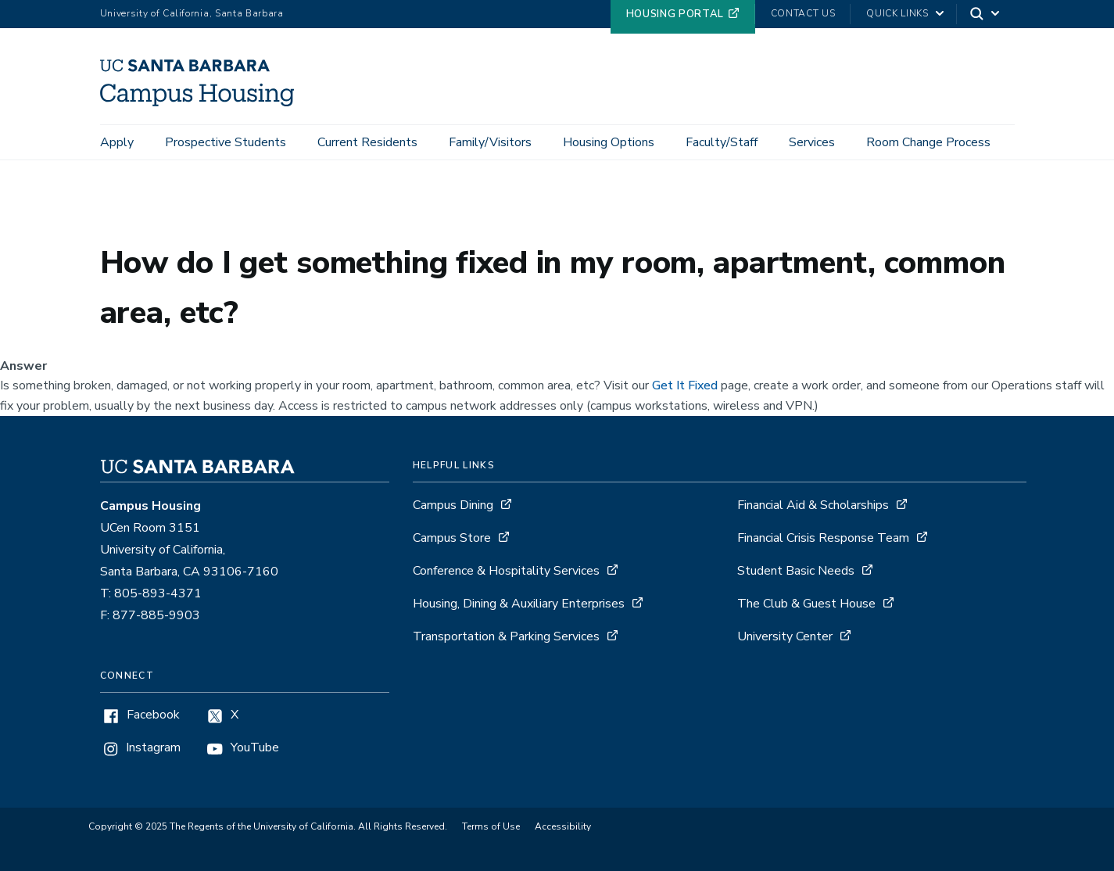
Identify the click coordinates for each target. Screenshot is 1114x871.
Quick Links (897, 13)
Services (812, 142)
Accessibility (563, 826)
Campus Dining (453, 505)
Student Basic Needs (795, 570)
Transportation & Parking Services (506, 636)
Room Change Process (928, 142)
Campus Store (452, 538)
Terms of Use (491, 826)
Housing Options (608, 142)
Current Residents (367, 142)
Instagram (153, 747)
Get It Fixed (685, 385)
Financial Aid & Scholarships (813, 505)
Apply (117, 142)
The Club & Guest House (806, 603)
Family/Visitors (490, 142)
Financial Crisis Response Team (823, 538)
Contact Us (803, 13)
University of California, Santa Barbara (192, 13)
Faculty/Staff (722, 142)
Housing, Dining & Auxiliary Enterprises (519, 603)
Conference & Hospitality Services (506, 570)
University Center (785, 636)
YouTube (255, 747)
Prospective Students (225, 142)
